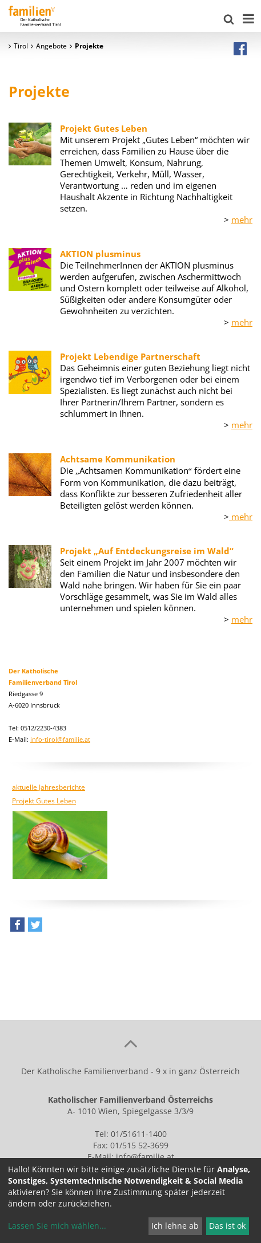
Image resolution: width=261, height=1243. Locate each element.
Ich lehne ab (175, 1225)
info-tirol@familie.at (60, 739)
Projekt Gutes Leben (44, 801)
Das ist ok (227, 1225)
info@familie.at (145, 1156)
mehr (241, 219)
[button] (17, 927)
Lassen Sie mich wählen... (57, 1225)
